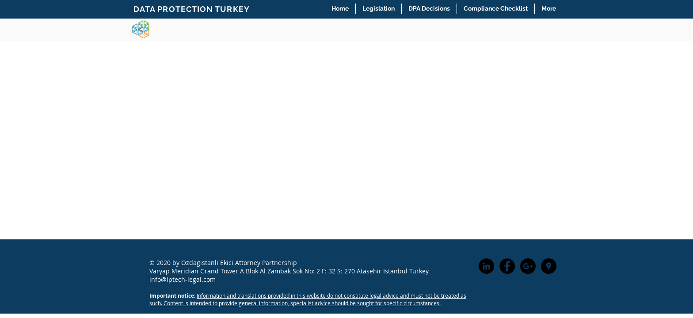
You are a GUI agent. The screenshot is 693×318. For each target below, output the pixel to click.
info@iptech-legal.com (182, 279)
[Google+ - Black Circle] (528, 266)
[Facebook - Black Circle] (507, 266)
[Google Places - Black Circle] (548, 266)
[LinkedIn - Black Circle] (486, 266)
